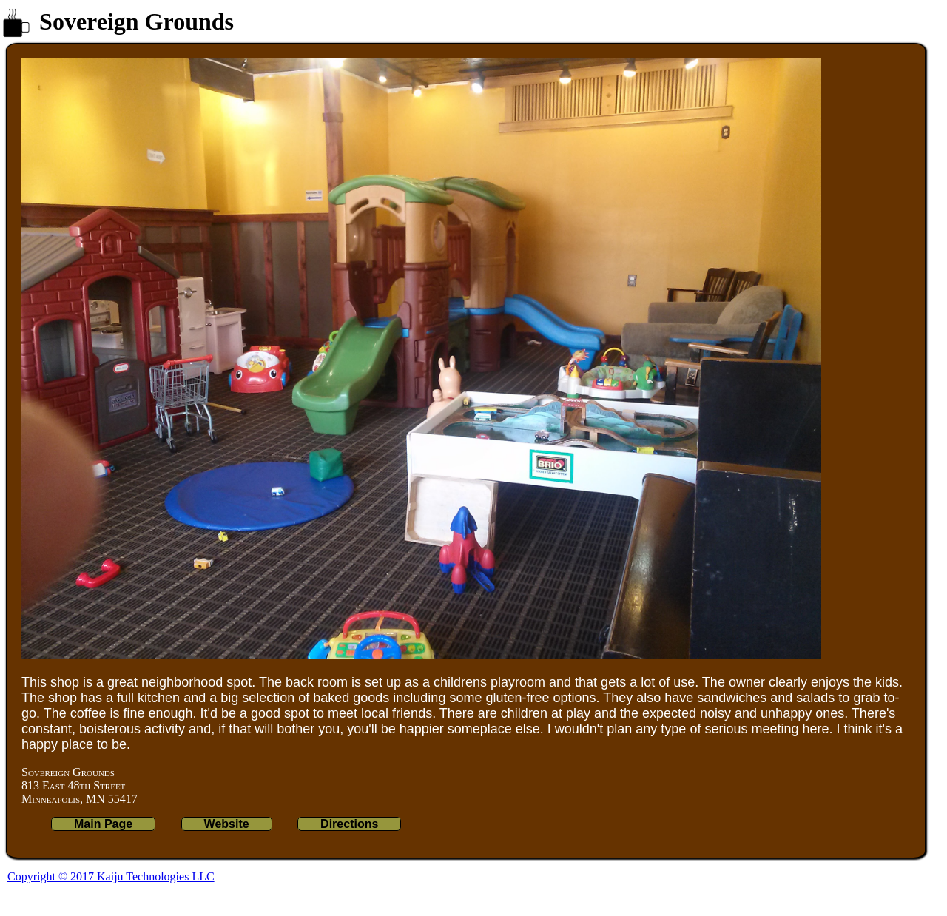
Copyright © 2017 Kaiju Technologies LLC (111, 876)
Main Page (103, 824)
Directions (349, 824)
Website (226, 824)
